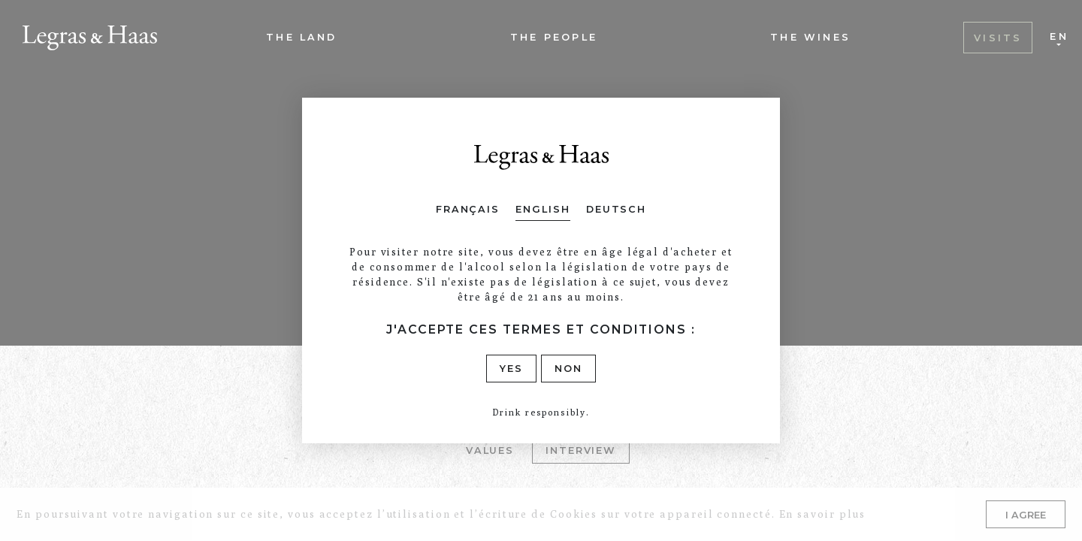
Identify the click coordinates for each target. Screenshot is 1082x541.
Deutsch (616, 209)
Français (468, 209)
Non (568, 368)
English (542, 209)
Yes (511, 368)
